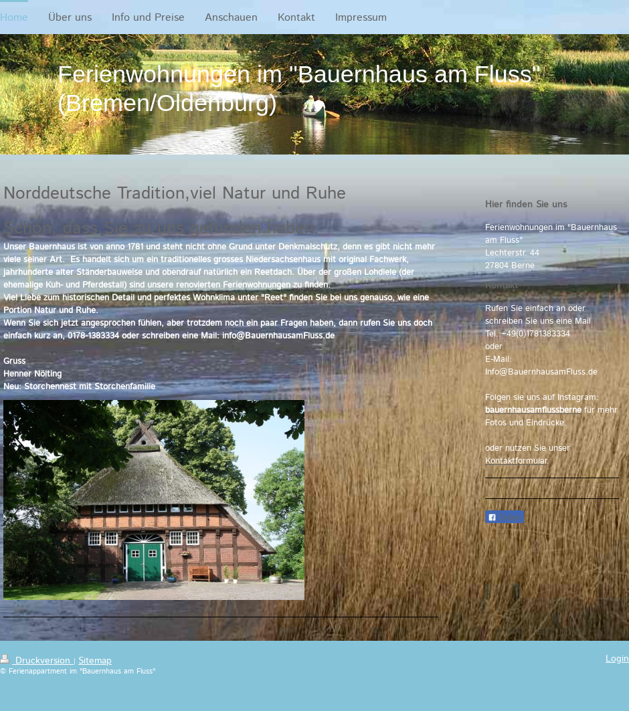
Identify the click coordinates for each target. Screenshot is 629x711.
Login (617, 659)
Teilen (504, 517)
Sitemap (95, 661)
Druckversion (37, 661)
